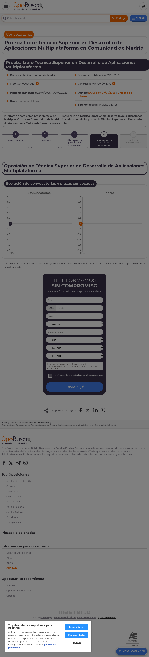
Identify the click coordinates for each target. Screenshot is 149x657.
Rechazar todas (76, 635)
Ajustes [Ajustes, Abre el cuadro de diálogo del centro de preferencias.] (77, 642)
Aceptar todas (76, 627)
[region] (48, 636)
